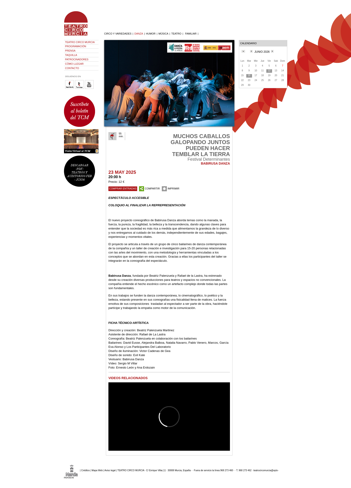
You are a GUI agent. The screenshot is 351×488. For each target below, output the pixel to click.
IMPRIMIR (170, 188)
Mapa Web (97, 470)
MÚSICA (163, 33)
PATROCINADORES (77, 59)
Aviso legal (110, 470)
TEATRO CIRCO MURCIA (80, 42)
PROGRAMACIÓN (75, 46)
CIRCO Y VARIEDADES (118, 33)
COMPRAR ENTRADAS (122, 188)
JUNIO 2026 (262, 51)
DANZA (138, 33)
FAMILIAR (191, 33)
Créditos (85, 470)
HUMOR (151, 33)
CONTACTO (72, 68)
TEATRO (176, 33)
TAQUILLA (71, 55)
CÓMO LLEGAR (74, 63)
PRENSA (70, 50)
